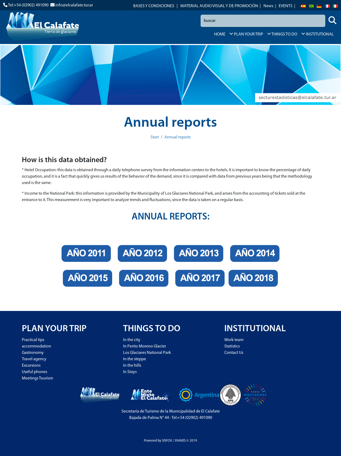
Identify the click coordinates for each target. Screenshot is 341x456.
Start (155, 137)
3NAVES (180, 440)
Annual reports (177, 137)
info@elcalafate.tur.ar (74, 5)
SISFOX (167, 440)
